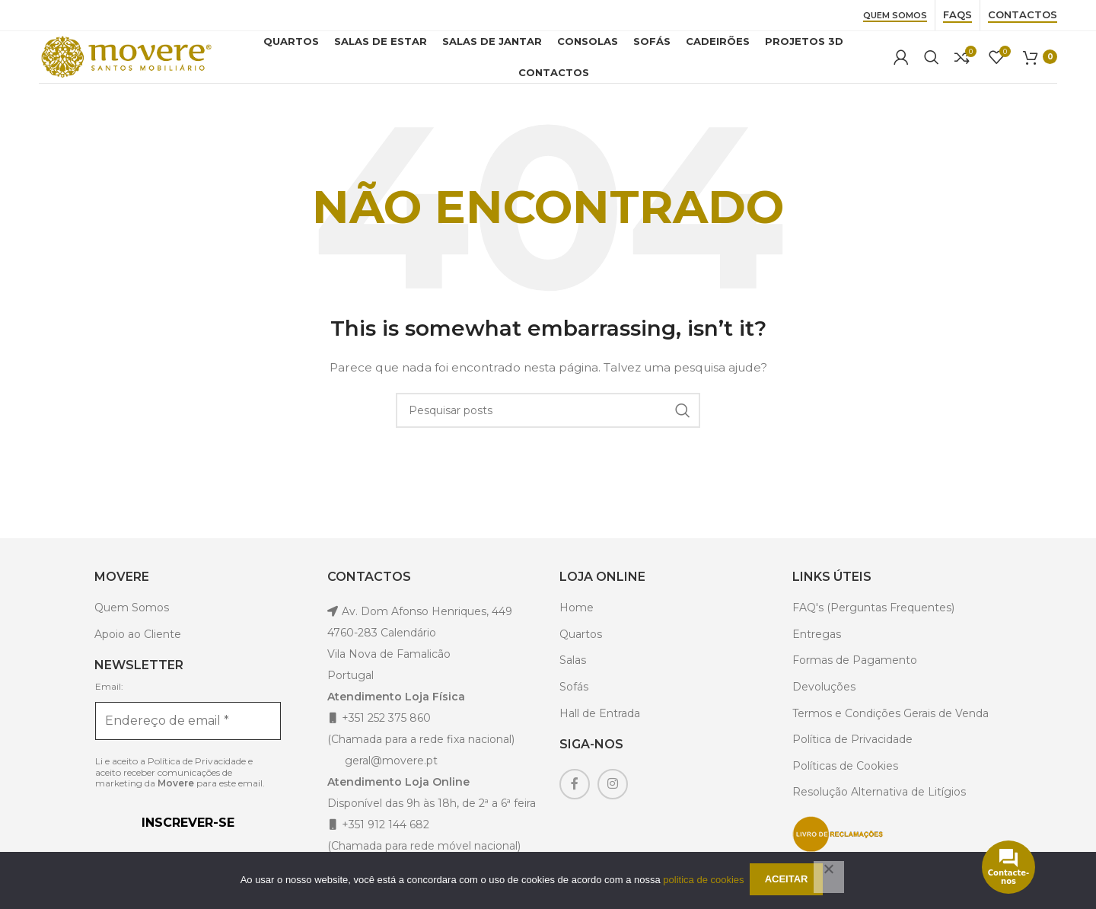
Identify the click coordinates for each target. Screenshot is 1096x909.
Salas (572, 677)
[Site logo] (134, 64)
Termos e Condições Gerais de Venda (890, 729)
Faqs (957, 15)
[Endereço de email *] (188, 737)
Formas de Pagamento (854, 677)
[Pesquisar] (931, 65)
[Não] (829, 878)
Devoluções (823, 703)
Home (576, 623)
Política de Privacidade (197, 776)
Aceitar (789, 881)
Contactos (1022, 15)
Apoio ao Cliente (137, 650)
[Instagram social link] (612, 800)
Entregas (816, 650)
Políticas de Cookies (845, 782)
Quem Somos (895, 16)
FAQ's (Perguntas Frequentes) (873, 623)
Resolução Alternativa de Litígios (879, 808)
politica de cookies (703, 880)
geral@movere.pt (391, 776)
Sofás (573, 703)
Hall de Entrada (599, 729)
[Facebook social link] (574, 800)
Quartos (580, 650)
